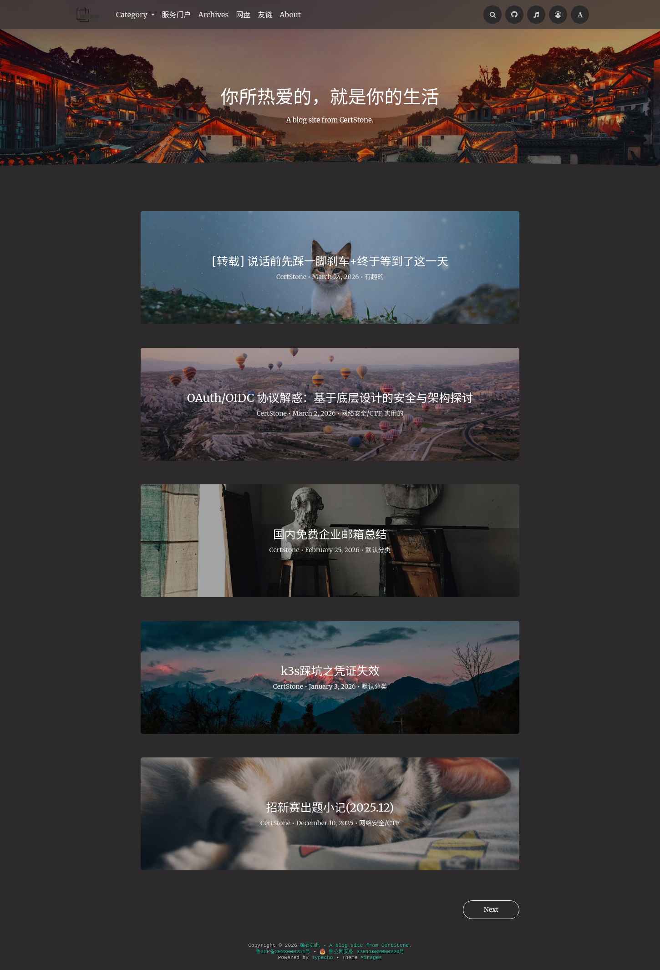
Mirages (371, 957)
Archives (213, 14)
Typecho (322, 957)
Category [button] (132, 14)
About (290, 14)
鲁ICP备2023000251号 (283, 952)
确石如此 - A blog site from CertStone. (355, 945)
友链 (265, 14)
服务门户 (176, 14)
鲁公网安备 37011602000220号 (362, 952)
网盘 (243, 14)
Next (491, 909)
